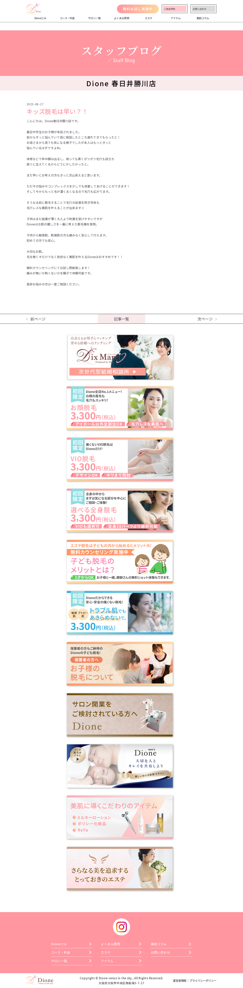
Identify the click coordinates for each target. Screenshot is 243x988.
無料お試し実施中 (138, 8)
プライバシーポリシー (203, 980)
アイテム (176, 18)
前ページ (38, 319)
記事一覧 (121, 319)
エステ (148, 18)
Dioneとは (40, 18)
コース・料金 (67, 18)
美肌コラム (202, 18)
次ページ (205, 319)
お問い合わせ (199, 8)
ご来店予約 (169, 8)
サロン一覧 (94, 18)
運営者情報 (179, 980)
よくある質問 (121, 18)
